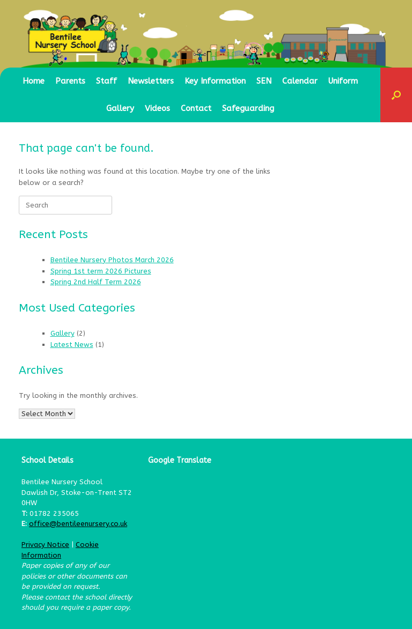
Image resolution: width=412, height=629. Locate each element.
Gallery (120, 108)
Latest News (71, 345)
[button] (396, 95)
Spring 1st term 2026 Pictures (100, 271)
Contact (196, 108)
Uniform (343, 81)
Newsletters (151, 81)
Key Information (215, 81)
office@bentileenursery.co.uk (78, 524)
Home (34, 81)
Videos (157, 108)
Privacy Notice (45, 545)
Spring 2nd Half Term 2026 (95, 282)
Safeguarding (248, 108)
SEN (263, 81)
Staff (106, 81)
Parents (70, 81)
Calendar (300, 81)
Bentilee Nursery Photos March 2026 (112, 260)
